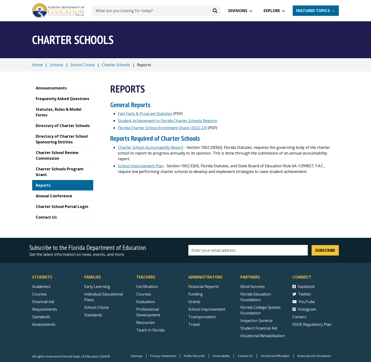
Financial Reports (203, 286)
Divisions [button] (237, 10)
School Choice (82, 64)
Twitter (301, 294)
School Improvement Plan (140, 165)
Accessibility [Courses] (221, 356)
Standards (93, 315)
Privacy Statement (163, 356)
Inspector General (256, 320)
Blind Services (252, 286)
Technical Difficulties (275, 356)
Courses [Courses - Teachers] (143, 294)
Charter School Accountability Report (150, 147)
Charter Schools (116, 64)
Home (37, 64)
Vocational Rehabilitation (262, 335)
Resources (145, 322)
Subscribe (325, 250)
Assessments (43, 324)
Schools (56, 64)
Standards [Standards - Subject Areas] (41, 316)
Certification (147, 286)
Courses (39, 294)
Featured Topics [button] (313, 10)
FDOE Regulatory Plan (311, 324)
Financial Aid (43, 301)
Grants (194, 301)
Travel (194, 324)
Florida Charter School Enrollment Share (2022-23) (162, 127)
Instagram (304, 309)
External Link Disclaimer (314, 356)
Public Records (193, 356)
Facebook (303, 286)
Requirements (44, 309)
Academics (41, 286)
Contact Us (245, 356)
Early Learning (97, 286)
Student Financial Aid (258, 328)
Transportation (202, 316)
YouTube (303, 301)
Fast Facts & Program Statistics (145, 113)
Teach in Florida (150, 330)
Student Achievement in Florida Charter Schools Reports (167, 120)
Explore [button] (272, 10)
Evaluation (145, 301)
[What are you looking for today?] (156, 10)
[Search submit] (215, 11)
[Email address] (248, 250)
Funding (195, 294)
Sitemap (136, 356)
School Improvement (206, 309)
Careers (299, 316)
